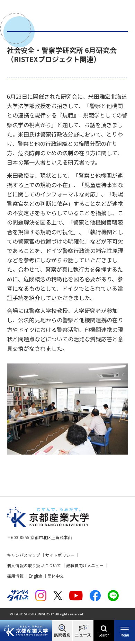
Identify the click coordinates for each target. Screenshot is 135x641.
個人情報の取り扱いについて (34, 565)
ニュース (83, 635)
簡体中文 (55, 576)
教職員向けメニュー (85, 565)
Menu (124, 635)
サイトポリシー (59, 555)
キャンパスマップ (23, 555)
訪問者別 (62, 635)
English (35, 576)
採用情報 (15, 576)
